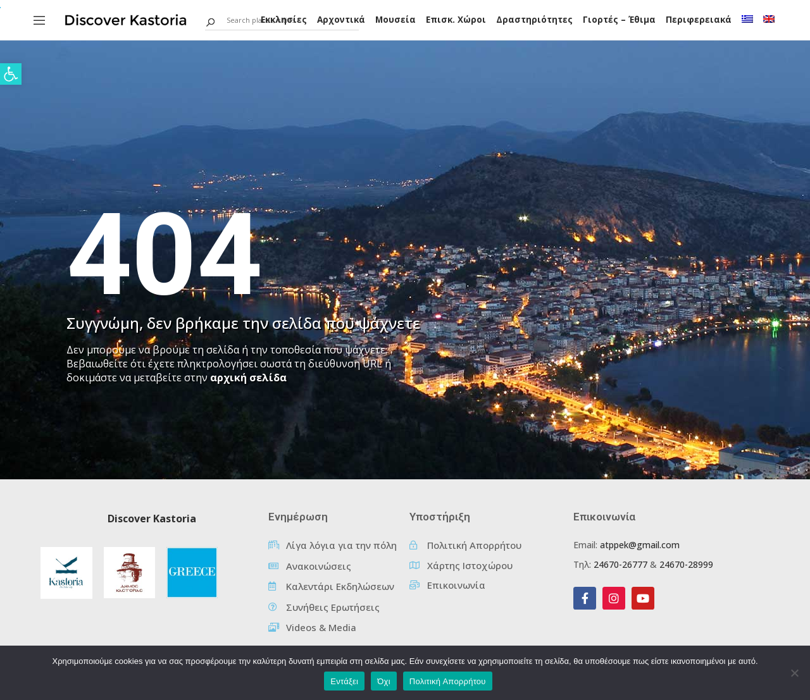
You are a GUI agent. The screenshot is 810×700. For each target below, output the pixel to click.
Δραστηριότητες (534, 19)
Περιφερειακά (699, 19)
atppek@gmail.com (640, 545)
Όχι (383, 681)
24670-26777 (620, 564)
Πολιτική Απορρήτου (447, 681)
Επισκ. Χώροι (456, 19)
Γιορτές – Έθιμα (619, 19)
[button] (11, 74)
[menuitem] (747, 19)
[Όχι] (794, 672)
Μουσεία (395, 19)
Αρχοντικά (341, 19)
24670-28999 (686, 564)
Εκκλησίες (284, 19)
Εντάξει (344, 681)
